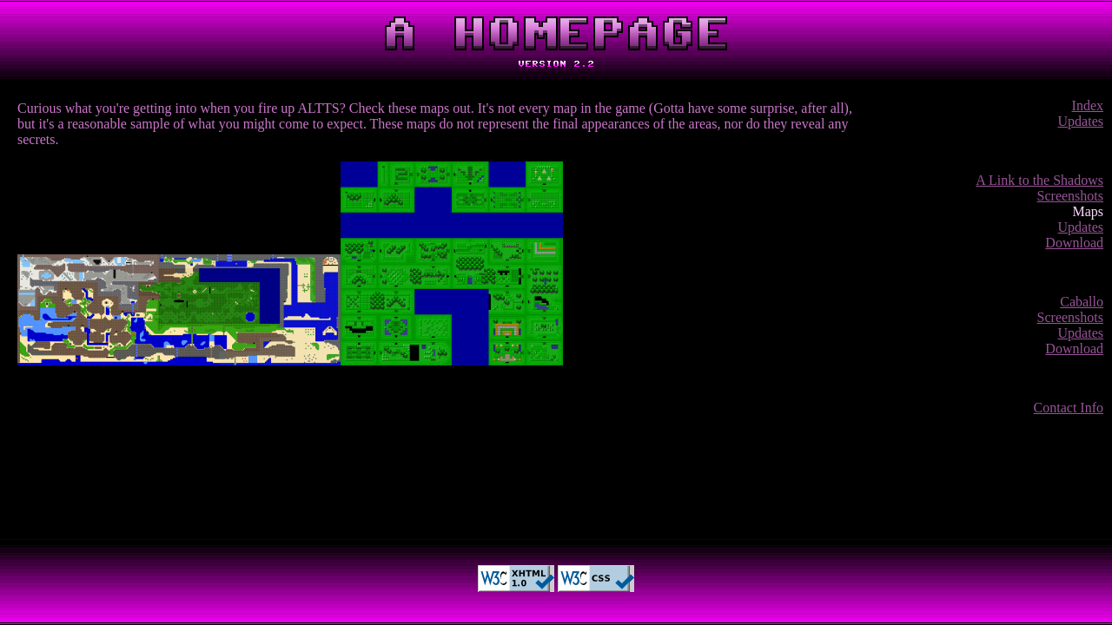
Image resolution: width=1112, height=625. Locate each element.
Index (1087, 105)
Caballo (1081, 301)
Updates (1080, 121)
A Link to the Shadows (1039, 180)
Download (1074, 242)
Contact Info (1068, 407)
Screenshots (1070, 195)
